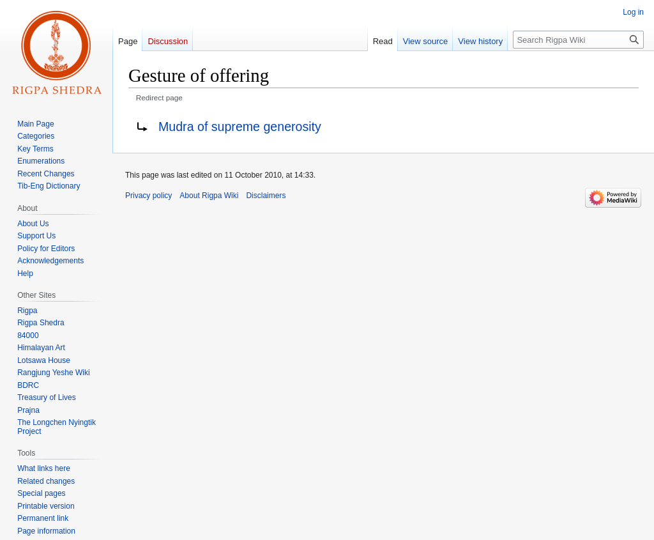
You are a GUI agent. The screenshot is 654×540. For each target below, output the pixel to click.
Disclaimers (265, 195)
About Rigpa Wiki (208, 195)
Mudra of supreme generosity (239, 127)
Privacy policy (148, 195)
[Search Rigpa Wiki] (578, 40)
